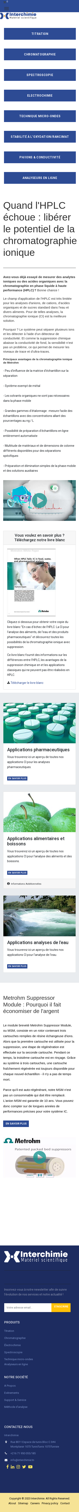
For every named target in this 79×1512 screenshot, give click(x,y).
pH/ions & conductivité (39, 157)
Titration (39, 33)
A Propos (10, 1385)
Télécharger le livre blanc (27, 682)
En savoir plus (17, 778)
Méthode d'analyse (15, 1406)
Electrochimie (40, 95)
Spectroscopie (40, 75)
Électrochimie (12, 1345)
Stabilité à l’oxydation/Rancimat (40, 136)
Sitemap (23, 1503)
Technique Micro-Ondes (40, 116)
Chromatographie (40, 54)
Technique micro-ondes (18, 1359)
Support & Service (15, 1400)
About (12, 1503)
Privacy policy (50, 1503)
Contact (65, 1503)
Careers (35, 1503)
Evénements (11, 1392)
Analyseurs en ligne (40, 178)
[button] (61, 1307)
